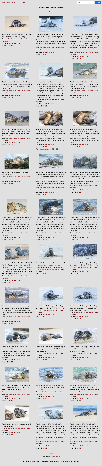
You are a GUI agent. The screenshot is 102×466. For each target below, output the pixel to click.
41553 (45, 274)
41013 (45, 239)
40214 (79, 97)
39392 (79, 147)
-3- (51, 12)
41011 (79, 192)
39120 (45, 106)
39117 (11, 97)
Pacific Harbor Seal (82, 91)
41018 (11, 282)
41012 (11, 239)
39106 (79, 448)
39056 (11, 400)
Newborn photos (54, 457)
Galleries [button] (25, 2)
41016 (79, 239)
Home (3, 2)
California (17, 43)
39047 (79, 319)
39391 (45, 147)
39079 (11, 435)
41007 (11, 183)
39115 (79, 58)
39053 (79, 360)
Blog (13, 2)
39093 (45, 448)
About (9, 2)
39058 (45, 398)
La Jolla (10, 43)
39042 (79, 274)
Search (18, 2)
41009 (45, 194)
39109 (45, 54)
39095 (11, 45)
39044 (11, 323)
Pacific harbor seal (14, 39)
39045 (45, 317)
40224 (11, 144)
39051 (45, 360)
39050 (11, 362)
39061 (79, 400)
